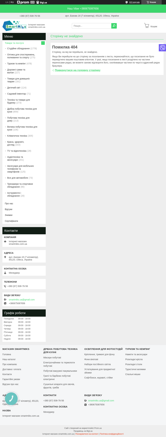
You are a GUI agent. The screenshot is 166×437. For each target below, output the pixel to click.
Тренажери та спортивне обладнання (20, 185)
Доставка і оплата (11, 369)
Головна (6, 354)
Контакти (7, 374)
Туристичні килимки (135, 369)
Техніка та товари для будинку (18, 101)
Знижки (8, 215)
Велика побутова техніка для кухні (22, 128)
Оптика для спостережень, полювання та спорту (21, 56)
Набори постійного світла (97, 364)
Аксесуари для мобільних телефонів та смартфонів (20, 169)
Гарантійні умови (11, 379)
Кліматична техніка (17, 135)
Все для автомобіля (17, 178)
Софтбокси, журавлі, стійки (98, 377)
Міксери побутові (52, 357)
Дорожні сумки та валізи (16, 71)
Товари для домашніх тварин (18, 80)
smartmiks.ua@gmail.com (22, 299)
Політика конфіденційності (112, 434)
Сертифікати (11, 221)
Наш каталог (9, 359)
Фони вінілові (91, 359)
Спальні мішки (132, 374)
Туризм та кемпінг (16, 63)
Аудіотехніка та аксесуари (15, 158)
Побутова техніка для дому (18, 119)
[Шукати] (114, 26)
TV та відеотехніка (16, 151)
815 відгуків (134, 2)
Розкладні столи (133, 364)
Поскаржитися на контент (87, 434)
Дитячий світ (13, 87)
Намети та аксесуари (136, 354)
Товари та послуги (14, 43)
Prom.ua (98, 428)
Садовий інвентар (16, 93)
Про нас (9, 203)
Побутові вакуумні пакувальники (60, 371)
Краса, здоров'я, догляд (15, 143)
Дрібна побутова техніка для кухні (22, 110)
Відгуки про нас (10, 384)
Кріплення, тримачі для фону (99, 354)
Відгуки (8, 209)
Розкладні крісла (134, 359)
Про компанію (9, 364)
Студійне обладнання (18, 48)
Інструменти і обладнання (14, 194)
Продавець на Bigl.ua (82, 431)
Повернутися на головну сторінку (77, 70)
